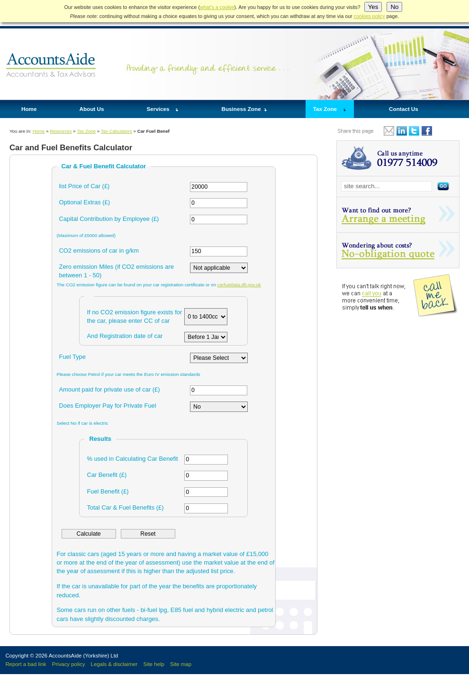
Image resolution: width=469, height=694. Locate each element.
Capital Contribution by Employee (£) (109, 218)
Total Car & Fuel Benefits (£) (125, 507)
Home (28, 109)
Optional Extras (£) (84, 202)
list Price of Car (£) (84, 186)
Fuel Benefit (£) (107, 491)
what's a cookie (217, 7)
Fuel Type (72, 356)
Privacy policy (68, 664)
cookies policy (369, 16)
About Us (91, 109)
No (394, 6)
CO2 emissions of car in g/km (99, 250)
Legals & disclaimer (114, 664)
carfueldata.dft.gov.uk (239, 284)
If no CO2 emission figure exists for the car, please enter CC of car (134, 316)
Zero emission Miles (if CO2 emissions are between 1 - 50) (116, 271)
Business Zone (241, 109)
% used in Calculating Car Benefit (132, 458)
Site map (180, 664)
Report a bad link (25, 664)
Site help (154, 664)
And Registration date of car (124, 335)
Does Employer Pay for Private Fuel (107, 405)
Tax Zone (325, 109)
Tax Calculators (116, 131)
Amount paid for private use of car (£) (109, 389)
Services (157, 109)
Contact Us (403, 109)
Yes (373, 6)
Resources (61, 131)
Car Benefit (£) (106, 474)
